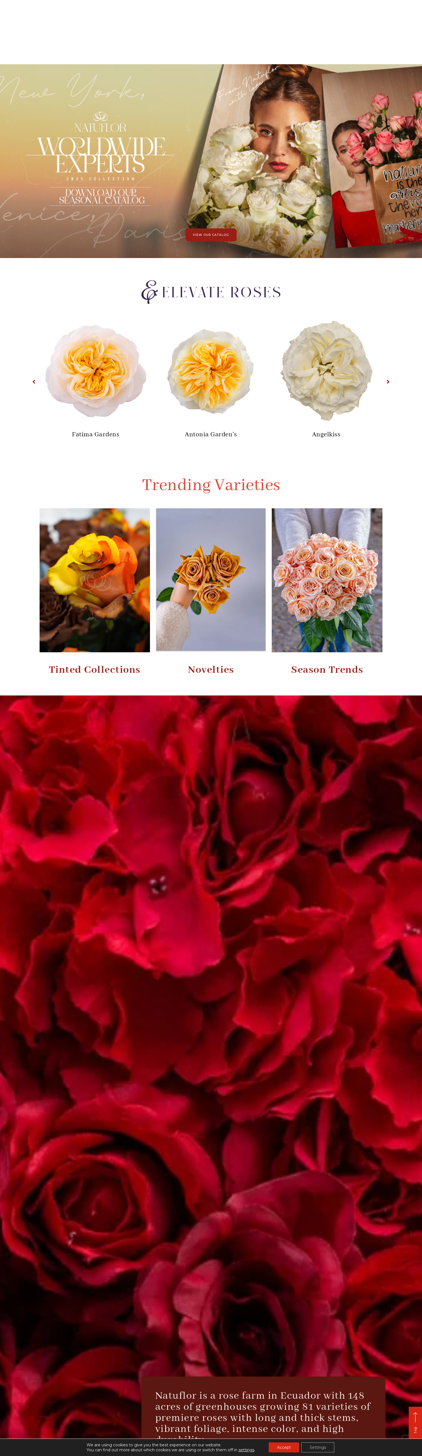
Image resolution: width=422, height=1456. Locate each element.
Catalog (204, 49)
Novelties (211, 670)
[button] (391, 8)
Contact (292, 49)
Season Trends (327, 670)
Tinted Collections (95, 670)
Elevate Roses (238, 49)
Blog (268, 49)
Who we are (173, 49)
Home (145, 49)
